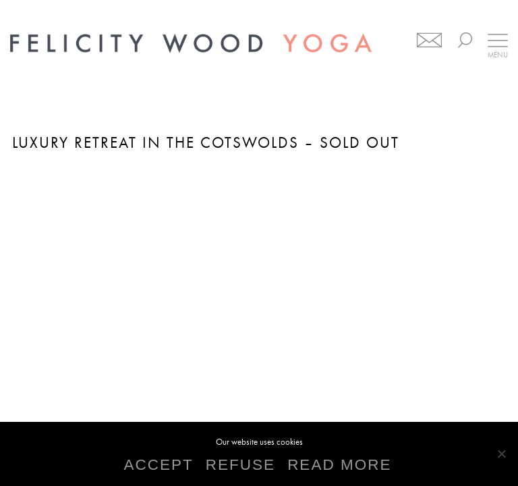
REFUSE (240, 465)
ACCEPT (159, 465)
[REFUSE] (501, 453)
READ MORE (339, 465)
